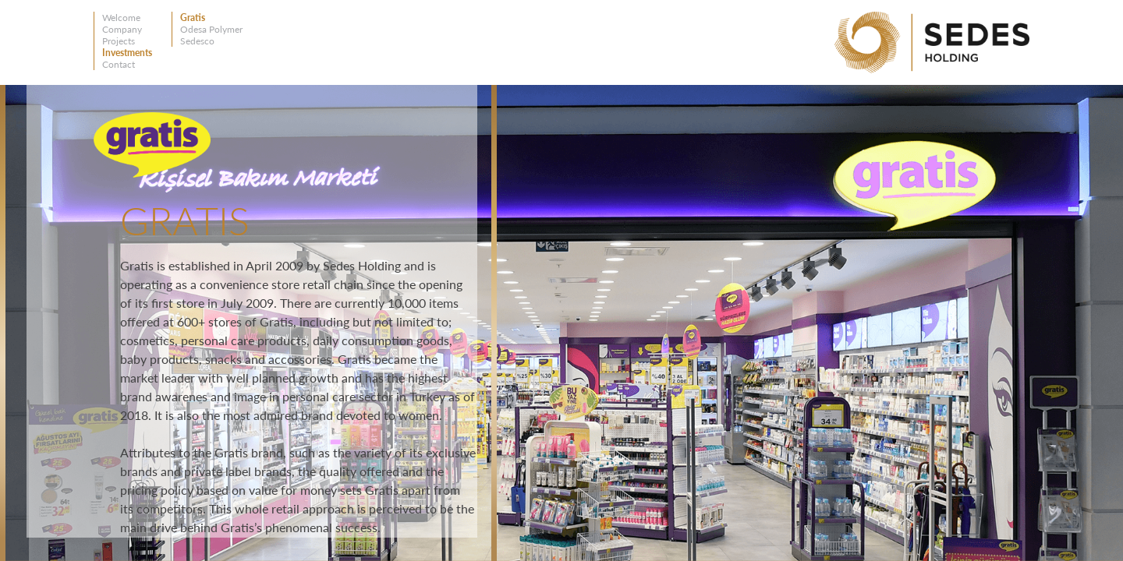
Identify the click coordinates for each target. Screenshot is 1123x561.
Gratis (192, 17)
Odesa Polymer (211, 29)
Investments (127, 52)
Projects (118, 41)
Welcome (121, 17)
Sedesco (197, 41)
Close (470, 107)
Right (1074, 164)
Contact (118, 64)
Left (1074, 118)
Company (122, 29)
